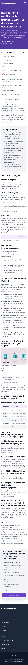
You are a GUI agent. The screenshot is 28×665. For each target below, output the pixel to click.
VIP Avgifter (5, 67)
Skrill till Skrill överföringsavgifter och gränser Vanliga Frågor (11, 95)
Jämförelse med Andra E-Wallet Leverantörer (11, 86)
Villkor (3, 648)
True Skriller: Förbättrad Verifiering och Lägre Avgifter (12, 80)
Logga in (3, 631)
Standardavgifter (6, 60)
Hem (2, 618)
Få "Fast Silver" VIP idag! (14, 595)
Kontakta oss (5, 622)
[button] (25, 3)
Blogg (3, 626)
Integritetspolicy (6, 644)
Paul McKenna (5, 41)
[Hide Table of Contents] (23, 52)
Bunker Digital (19, 661)
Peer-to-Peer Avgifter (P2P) (9, 90)
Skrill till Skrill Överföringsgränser (11, 70)
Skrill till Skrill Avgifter (8, 57)
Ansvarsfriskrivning (7, 640)
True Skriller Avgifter (7, 63)
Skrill (12, 41)
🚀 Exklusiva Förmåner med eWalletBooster (10, 75)
